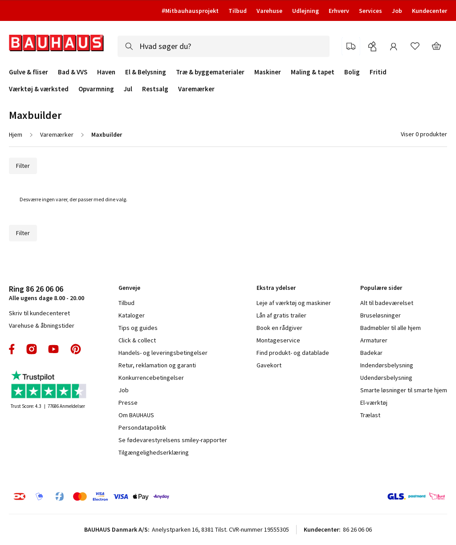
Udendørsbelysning (386, 378)
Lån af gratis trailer (281, 315)
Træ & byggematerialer (210, 72)
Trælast (370, 415)
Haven (106, 72)
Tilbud (237, 11)
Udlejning (305, 11)
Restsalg (155, 89)
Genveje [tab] (129, 288)
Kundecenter (429, 11)
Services (370, 11)
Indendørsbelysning (386, 365)
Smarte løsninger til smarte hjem (403, 390)
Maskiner (267, 72)
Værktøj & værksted (39, 89)
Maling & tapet (312, 72)
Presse (128, 403)
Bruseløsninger (380, 315)
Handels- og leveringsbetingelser (163, 353)
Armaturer (373, 340)
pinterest (75, 349)
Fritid (378, 72)
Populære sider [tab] (381, 288)
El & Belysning (145, 72)
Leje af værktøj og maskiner (293, 303)
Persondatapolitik (142, 427)
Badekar (371, 353)
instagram (31, 349)
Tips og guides (138, 328)
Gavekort (268, 365)
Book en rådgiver (279, 328)
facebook (12, 349)
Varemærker (196, 89)
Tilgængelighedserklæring (153, 452)
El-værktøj (373, 403)
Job (397, 11)
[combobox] (224, 46)
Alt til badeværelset (386, 303)
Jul (128, 89)
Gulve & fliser (28, 72)
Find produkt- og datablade (292, 353)
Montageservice (278, 340)
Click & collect (137, 340)
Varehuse (269, 11)
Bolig (352, 72)
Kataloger (131, 315)
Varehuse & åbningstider (41, 325)
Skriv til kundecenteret (39, 313)
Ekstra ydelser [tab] (276, 288)
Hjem (15, 134)
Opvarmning (96, 89)
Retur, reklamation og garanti (157, 365)
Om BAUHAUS (136, 415)
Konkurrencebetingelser (151, 378)
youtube (53, 349)
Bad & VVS (72, 72)
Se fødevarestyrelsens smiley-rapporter (172, 440)
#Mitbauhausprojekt (190, 11)
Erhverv (339, 11)
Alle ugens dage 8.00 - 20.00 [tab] (46, 293)
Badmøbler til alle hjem (390, 328)
